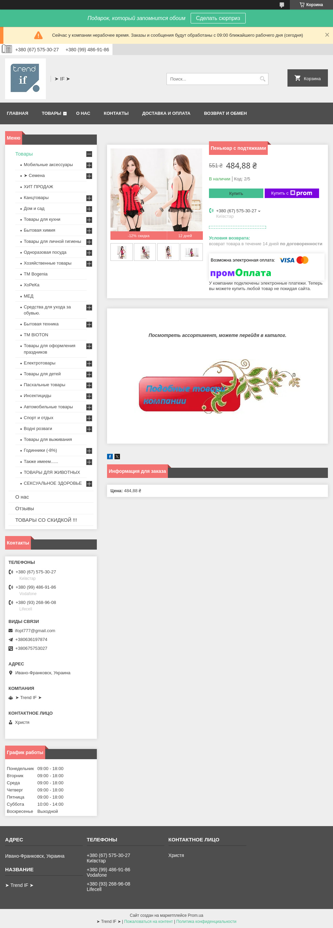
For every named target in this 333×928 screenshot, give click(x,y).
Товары (51, 113)
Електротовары (39, 362)
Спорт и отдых (38, 417)
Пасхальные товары (44, 384)
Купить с (291, 193)
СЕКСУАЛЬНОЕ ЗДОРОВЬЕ (53, 483)
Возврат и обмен (225, 113)
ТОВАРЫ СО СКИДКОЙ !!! (46, 520)
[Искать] (262, 79)
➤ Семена (34, 175)
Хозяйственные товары (47, 263)
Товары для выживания (48, 439)
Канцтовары (36, 197)
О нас (83, 113)
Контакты (116, 113)
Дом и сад (34, 208)
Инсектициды (37, 395)
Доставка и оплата (166, 113)
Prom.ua (195, 915)
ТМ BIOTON (36, 334)
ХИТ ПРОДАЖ (38, 186)
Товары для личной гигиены (52, 241)
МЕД (28, 296)
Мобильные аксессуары (48, 164)
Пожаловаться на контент (148, 921)
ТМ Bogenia (36, 273)
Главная (17, 113)
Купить (236, 193)
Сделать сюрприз (218, 18)
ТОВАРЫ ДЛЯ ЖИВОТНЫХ (52, 472)
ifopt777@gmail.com (35, 630)
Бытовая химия (39, 230)
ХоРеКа (31, 284)
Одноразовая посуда (45, 252)
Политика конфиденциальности (206, 921)
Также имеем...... (41, 461)
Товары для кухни (42, 219)
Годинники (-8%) (40, 450)
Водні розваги (38, 428)
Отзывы (24, 508)
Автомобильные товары (48, 406)
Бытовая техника (41, 323)
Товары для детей (42, 373)
